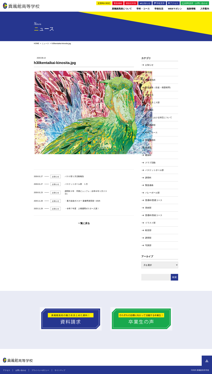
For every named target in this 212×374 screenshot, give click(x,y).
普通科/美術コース (153, 215)
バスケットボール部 (154, 170)
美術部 (148, 208)
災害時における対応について (158, 117)
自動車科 (149, 110)
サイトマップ (60, 370)
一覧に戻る (84, 223)
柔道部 (148, 147)
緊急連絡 (149, 185)
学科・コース (151, 132)
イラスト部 (150, 223)
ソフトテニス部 (152, 102)
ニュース (45, 43)
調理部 (148, 238)
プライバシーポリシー (40, 370)
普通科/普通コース (153, 200)
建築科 (148, 155)
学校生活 (149, 95)
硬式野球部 (150, 125)
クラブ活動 (150, 162)
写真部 (148, 245)
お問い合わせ (20, 370)
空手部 (148, 72)
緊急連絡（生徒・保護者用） (158, 87)
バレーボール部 (152, 192)
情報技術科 (150, 140)
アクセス (6, 370)
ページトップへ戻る (207, 361)
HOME (36, 43)
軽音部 (148, 230)
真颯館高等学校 (22, 6)
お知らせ (149, 65)
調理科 (148, 177)
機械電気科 (150, 80)
